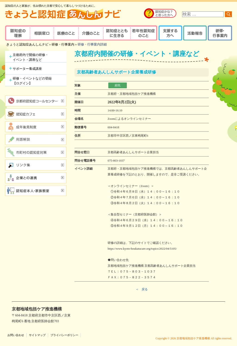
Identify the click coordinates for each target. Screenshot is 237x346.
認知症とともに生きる (116, 32)
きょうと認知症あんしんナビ (27, 44)
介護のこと (90, 32)
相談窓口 (41, 32)
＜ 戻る (142, 289)
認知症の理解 (17, 32)
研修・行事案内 (219, 32)
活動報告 (194, 32)
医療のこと (66, 32)
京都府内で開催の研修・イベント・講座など (30, 57)
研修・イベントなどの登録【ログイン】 (32, 81)
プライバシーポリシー (64, 335)
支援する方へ (170, 32)
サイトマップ (37, 335)
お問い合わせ (15, 335)
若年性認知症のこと (144, 32)
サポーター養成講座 (27, 68)
